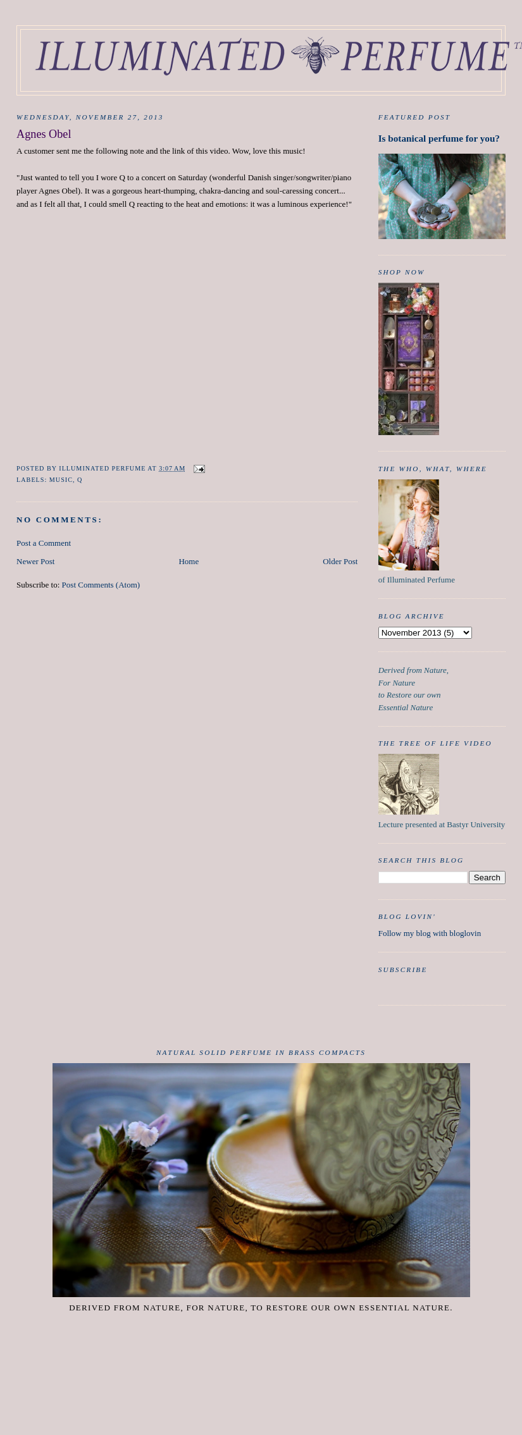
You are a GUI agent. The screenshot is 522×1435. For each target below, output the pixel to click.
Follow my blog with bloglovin (430, 933)
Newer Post (35, 561)
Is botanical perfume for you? (439, 138)
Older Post (340, 561)
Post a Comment (43, 543)
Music (61, 479)
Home (188, 561)
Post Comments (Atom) (101, 584)
